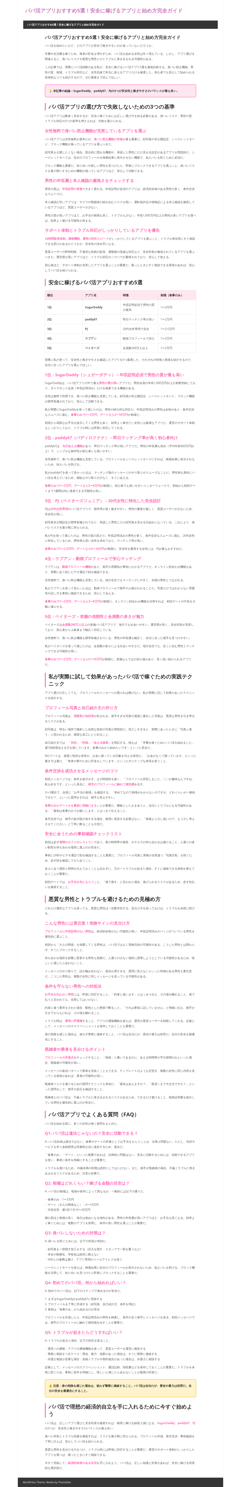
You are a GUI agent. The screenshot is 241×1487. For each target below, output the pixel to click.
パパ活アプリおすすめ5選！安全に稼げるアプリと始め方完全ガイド (115, 10)
